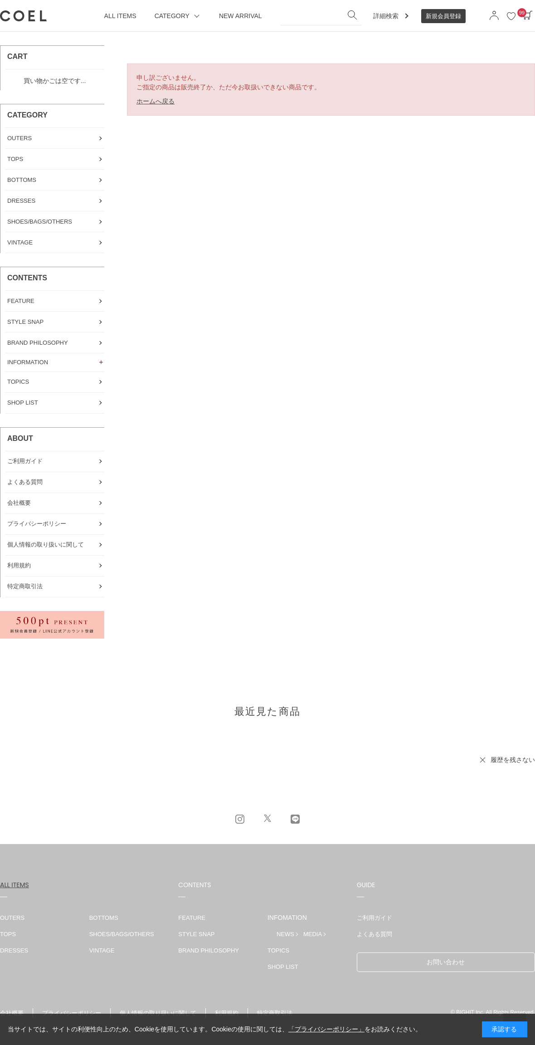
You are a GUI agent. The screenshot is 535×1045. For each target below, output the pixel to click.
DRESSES (14, 950)
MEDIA (312, 934)
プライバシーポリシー (71, 1013)
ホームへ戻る (155, 101)
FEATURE (191, 917)
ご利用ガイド (374, 917)
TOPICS (278, 950)
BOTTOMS (103, 917)
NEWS (285, 934)
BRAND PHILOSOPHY (208, 950)
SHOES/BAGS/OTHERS (121, 934)
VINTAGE (102, 950)
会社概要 (12, 1013)
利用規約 (226, 1013)
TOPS (8, 934)
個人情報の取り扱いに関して (158, 1013)
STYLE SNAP (196, 934)
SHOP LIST (283, 966)
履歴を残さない (513, 759)
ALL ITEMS (14, 884)
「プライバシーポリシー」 (326, 1029)
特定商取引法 (274, 1013)
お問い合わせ (446, 962)
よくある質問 (374, 934)
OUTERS (12, 917)
